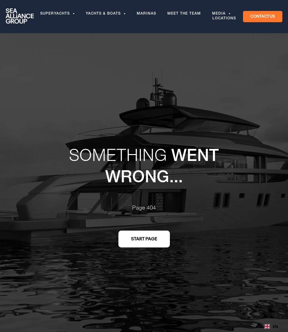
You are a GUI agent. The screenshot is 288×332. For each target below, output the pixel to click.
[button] (262, 16)
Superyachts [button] (55, 14)
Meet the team (184, 14)
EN (271, 326)
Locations (224, 19)
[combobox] (271, 326)
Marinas (146, 14)
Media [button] (219, 14)
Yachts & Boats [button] (104, 14)
